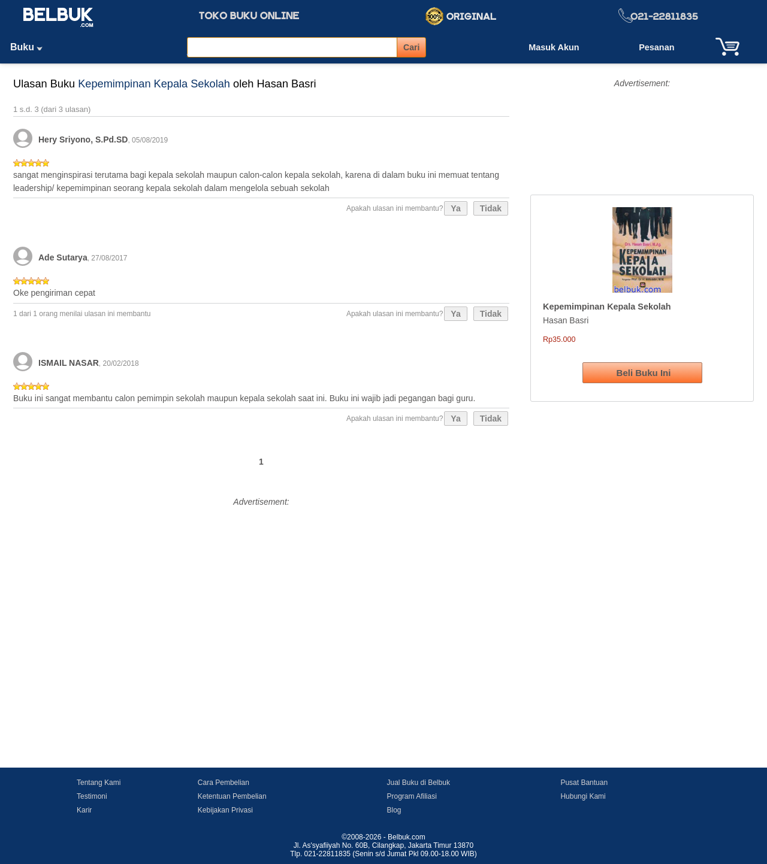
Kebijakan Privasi (225, 810)
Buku (30, 47)
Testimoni (92, 796)
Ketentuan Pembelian (232, 796)
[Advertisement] (261, 594)
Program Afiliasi (411, 796)
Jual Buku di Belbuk (417, 782)
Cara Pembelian (223, 782)
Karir (84, 810)
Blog (393, 810)
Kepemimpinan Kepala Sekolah (154, 84)
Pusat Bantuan (584, 782)
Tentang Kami (98, 782)
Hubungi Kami (582, 796)
